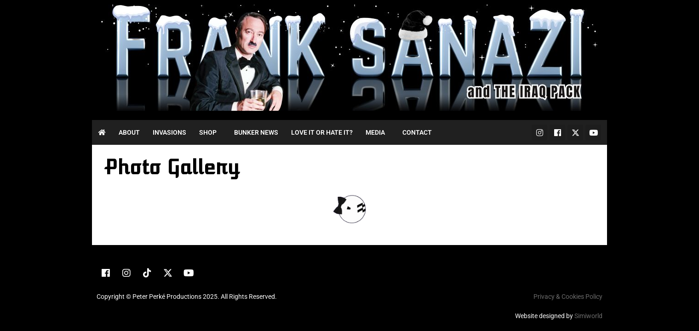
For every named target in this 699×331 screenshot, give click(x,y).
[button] (210, 132)
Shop (208, 132)
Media (375, 132)
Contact (417, 132)
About (129, 132)
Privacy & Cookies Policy (567, 296)
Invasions (169, 132)
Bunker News (256, 132)
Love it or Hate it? (322, 132)
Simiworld (588, 316)
